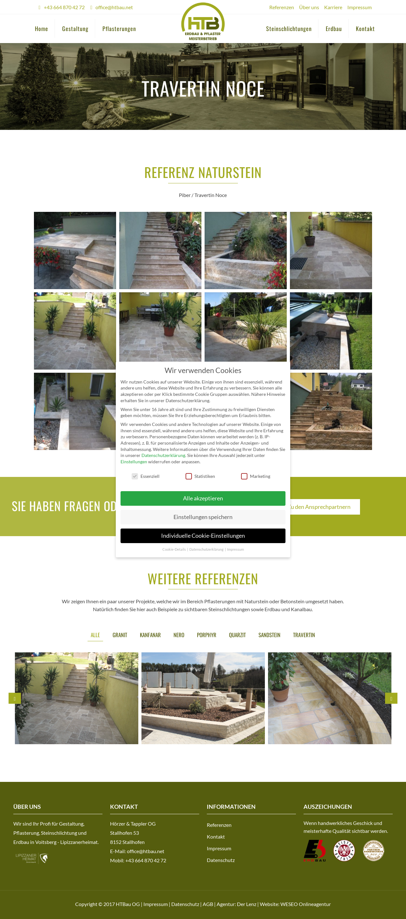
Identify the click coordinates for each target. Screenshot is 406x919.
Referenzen (281, 7)
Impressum (359, 7)
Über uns (309, 7)
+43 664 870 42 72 (64, 7)
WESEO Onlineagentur (305, 904)
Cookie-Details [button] (174, 549)
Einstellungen (134, 461)
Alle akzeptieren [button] (203, 498)
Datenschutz (221, 860)
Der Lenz (246, 904)
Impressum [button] (235, 549)
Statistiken (200, 476)
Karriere (333, 7)
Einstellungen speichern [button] (203, 517)
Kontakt (216, 836)
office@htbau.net (114, 7)
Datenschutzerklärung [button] (206, 549)
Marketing (255, 476)
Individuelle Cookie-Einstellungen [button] (203, 535)
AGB (208, 904)
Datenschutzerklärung (163, 455)
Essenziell (146, 476)
